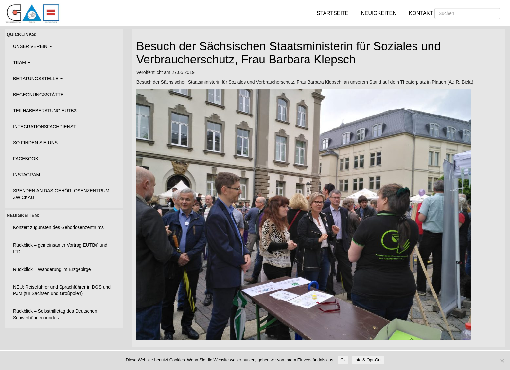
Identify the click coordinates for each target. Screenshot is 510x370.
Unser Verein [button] (32, 46)
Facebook (25, 158)
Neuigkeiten (378, 13)
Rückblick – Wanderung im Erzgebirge (52, 269)
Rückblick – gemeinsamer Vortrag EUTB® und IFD (60, 248)
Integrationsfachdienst (44, 126)
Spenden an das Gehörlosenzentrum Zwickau (61, 194)
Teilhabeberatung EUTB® (45, 110)
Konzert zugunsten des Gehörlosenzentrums (58, 227)
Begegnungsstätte (38, 94)
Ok (343, 359)
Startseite (332, 13)
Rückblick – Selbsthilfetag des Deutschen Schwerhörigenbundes (55, 314)
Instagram (26, 174)
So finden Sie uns (35, 142)
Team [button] (21, 62)
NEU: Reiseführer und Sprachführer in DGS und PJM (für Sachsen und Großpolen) (62, 290)
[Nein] (502, 360)
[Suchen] (467, 13)
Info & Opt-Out (368, 359)
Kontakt (421, 13)
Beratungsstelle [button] (38, 78)
